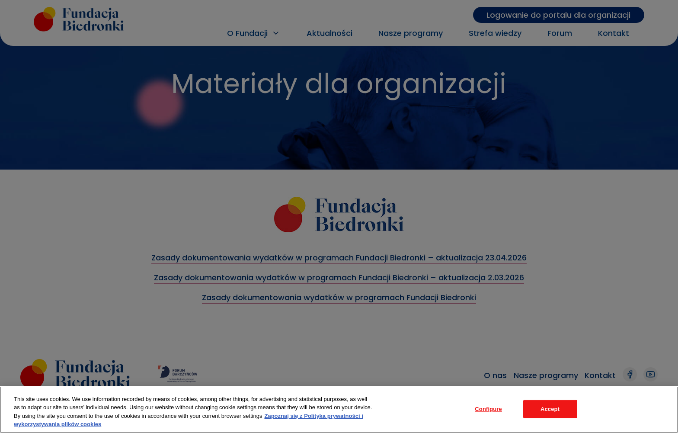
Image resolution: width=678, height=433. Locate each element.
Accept (550, 409)
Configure (488, 409)
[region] (339, 409)
